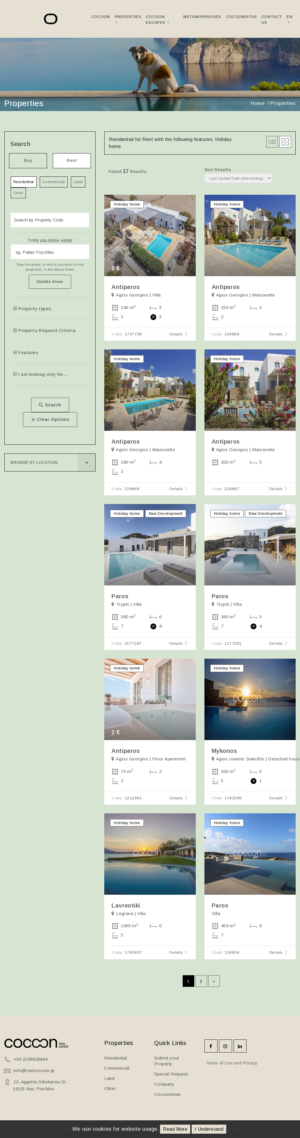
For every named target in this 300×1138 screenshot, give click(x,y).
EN (289, 17)
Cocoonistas (241, 17)
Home (258, 103)
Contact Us (271, 20)
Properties (128, 17)
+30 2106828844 (31, 1059)
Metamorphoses (202, 17)
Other (18, 193)
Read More (175, 1129)
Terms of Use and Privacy (231, 1063)
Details (178, 334)
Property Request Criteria (44, 330)
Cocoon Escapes (156, 20)
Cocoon (100, 17)
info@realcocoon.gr (34, 1070)
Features (25, 352)
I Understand (209, 1129)
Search (50, 404)
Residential (23, 182)
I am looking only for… (40, 374)
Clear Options (50, 419)
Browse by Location (34, 462)
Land (78, 182)
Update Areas (50, 281)
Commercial (53, 182)
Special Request (171, 1073)
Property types (32, 308)
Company (164, 1084)
